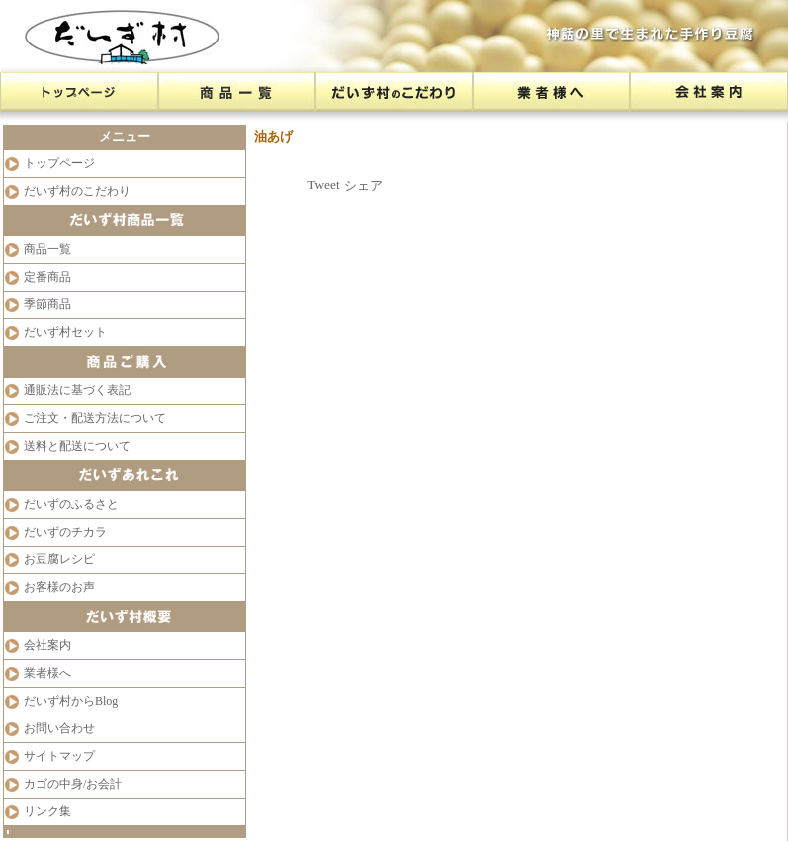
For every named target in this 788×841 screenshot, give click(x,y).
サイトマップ (59, 756)
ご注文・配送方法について (95, 418)
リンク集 (47, 811)
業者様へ (47, 673)
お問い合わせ (59, 728)
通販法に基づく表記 (77, 390)
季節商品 (47, 304)
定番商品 (47, 277)
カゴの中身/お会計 (73, 784)
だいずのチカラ (65, 532)
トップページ (59, 163)
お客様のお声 (59, 587)
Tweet (323, 184)
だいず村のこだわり (77, 191)
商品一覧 (47, 249)
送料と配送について (77, 446)
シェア (363, 185)
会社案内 (47, 645)
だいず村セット (65, 332)
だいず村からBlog (71, 701)
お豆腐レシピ (59, 559)
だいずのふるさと (71, 504)
